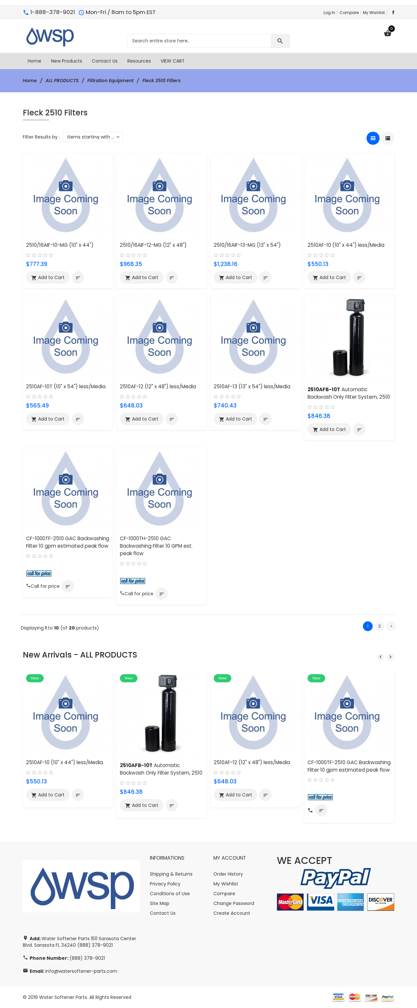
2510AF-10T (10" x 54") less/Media (66, 386)
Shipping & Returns (171, 873)
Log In (329, 12)
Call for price (43, 586)
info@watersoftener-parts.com (81, 971)
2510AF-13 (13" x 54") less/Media (252, 386)
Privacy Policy (165, 883)
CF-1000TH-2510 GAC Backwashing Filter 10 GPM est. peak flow (156, 546)
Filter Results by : (41, 136)
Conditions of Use (170, 893)
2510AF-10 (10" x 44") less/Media (346, 245)
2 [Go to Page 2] (379, 626)
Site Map (159, 903)
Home (30, 80)
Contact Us (163, 913)
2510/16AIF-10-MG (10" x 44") (59, 245)
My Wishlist (374, 12)
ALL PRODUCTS (62, 80)
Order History (228, 873)
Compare (349, 12)
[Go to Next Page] (391, 626)
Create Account (231, 913)
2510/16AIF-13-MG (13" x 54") (247, 245)
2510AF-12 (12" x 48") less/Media (158, 386)
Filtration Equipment (111, 80)
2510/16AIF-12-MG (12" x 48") (153, 245)
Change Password (233, 903)
